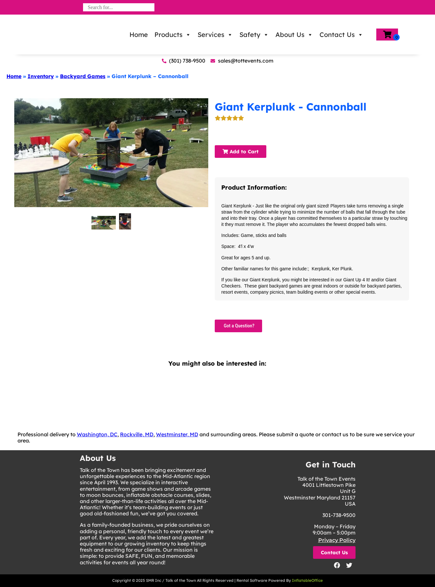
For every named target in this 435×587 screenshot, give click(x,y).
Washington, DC (97, 434)
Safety (254, 34)
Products (172, 34)
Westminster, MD (177, 434)
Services (215, 34)
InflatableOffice (307, 580)
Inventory (41, 76)
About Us (294, 34)
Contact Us (341, 34)
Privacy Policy (337, 540)
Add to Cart (241, 151)
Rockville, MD (136, 434)
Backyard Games (82, 76)
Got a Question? (238, 326)
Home (138, 34)
